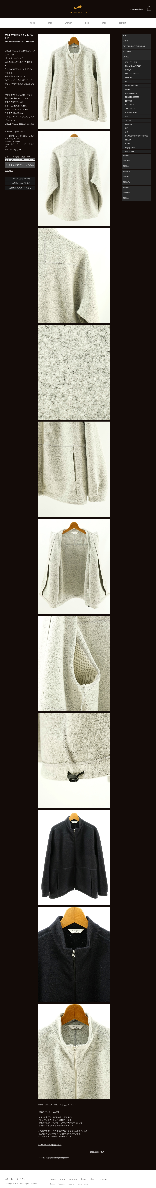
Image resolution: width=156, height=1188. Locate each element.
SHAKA (128, 140)
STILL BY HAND (131, 62)
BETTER (128, 101)
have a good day (131, 85)
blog (87, 23)
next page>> (64, 1158)
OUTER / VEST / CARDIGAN (134, 46)
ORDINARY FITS (131, 93)
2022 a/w (126, 193)
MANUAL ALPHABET (133, 66)
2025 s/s (126, 166)
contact (122, 23)
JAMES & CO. (130, 109)
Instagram (71, 1184)
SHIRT (125, 41)
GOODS (126, 57)
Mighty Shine (130, 148)
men (50, 23)
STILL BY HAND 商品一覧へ (49, 1145)
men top (54, 1158)
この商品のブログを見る (20, 183)
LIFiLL (127, 128)
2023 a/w (126, 182)
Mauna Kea (129, 151)
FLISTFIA (128, 124)
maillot (127, 89)
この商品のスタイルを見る (20, 188)
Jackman (128, 120)
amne (127, 116)
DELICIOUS (129, 105)
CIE (126, 132)
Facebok (61, 1184)
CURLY (128, 70)
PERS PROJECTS (132, 97)
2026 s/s (126, 155)
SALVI (127, 144)
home (32, 23)
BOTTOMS (127, 51)
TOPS (125, 35)
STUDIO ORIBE (131, 112)
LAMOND (128, 78)
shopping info (136, 9)
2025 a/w (126, 161)
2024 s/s (126, 177)
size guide (9, 171)
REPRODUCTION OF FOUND (136, 136)
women (68, 23)
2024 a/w (126, 171)
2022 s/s (126, 198)
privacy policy (83, 1184)
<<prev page (44, 1158)
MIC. (127, 81)
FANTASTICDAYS (132, 74)
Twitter (52, 1184)
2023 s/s (126, 187)
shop (104, 23)
